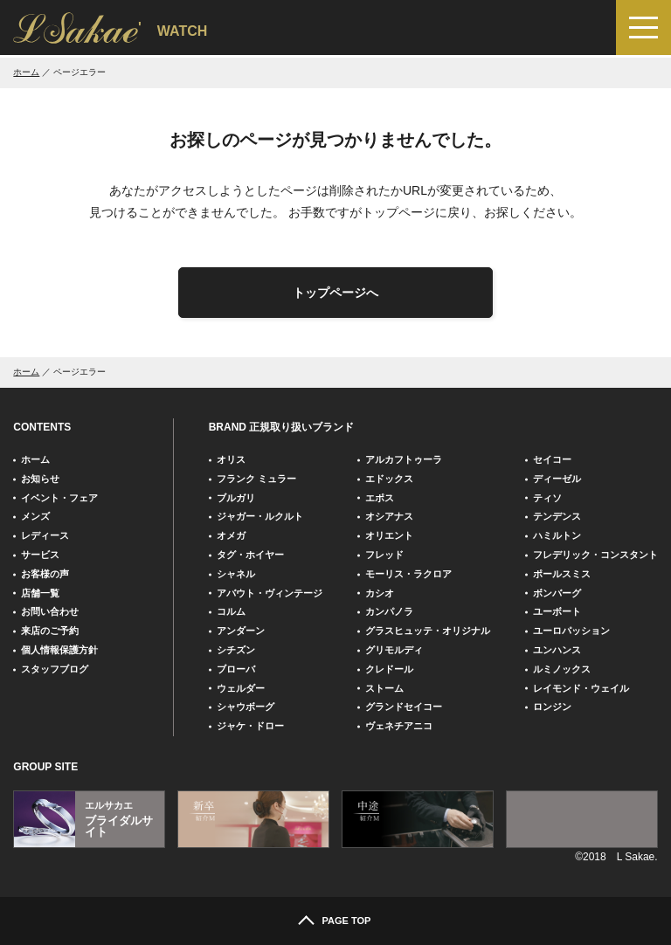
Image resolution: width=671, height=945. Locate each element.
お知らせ (40, 478)
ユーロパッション (571, 630)
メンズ (35, 516)
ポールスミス (562, 574)
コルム (231, 611)
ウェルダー (241, 688)
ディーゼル (557, 478)
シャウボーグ (245, 706)
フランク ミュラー (256, 478)
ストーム (384, 688)
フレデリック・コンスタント (595, 554)
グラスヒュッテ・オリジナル (427, 630)
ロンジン (552, 706)
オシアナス (389, 516)
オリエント (389, 535)
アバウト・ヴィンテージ (269, 593)
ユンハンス (557, 650)
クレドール (389, 669)
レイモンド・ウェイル (581, 688)
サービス (40, 554)
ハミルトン (557, 535)
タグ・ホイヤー (250, 554)
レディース (45, 535)
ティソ (547, 498)
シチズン (236, 650)
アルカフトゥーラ (403, 459)
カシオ (379, 593)
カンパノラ (389, 611)
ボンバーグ (557, 593)
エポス (379, 498)
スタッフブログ (54, 669)
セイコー (552, 459)
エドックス (389, 478)
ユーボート (557, 611)
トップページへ (335, 293)
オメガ (231, 535)
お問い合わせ (50, 611)
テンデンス (557, 516)
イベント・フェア (59, 498)
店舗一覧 (40, 593)
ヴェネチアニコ (398, 726)
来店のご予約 (50, 630)
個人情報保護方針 (59, 650)
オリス (231, 459)
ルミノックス (562, 669)
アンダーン (241, 630)
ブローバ (236, 669)
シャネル (236, 574)
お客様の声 (45, 574)
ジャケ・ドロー (250, 726)
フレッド (384, 554)
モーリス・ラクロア (408, 574)
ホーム (26, 72)
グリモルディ (394, 650)
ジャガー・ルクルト (260, 516)
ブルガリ (236, 498)
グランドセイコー (403, 706)
